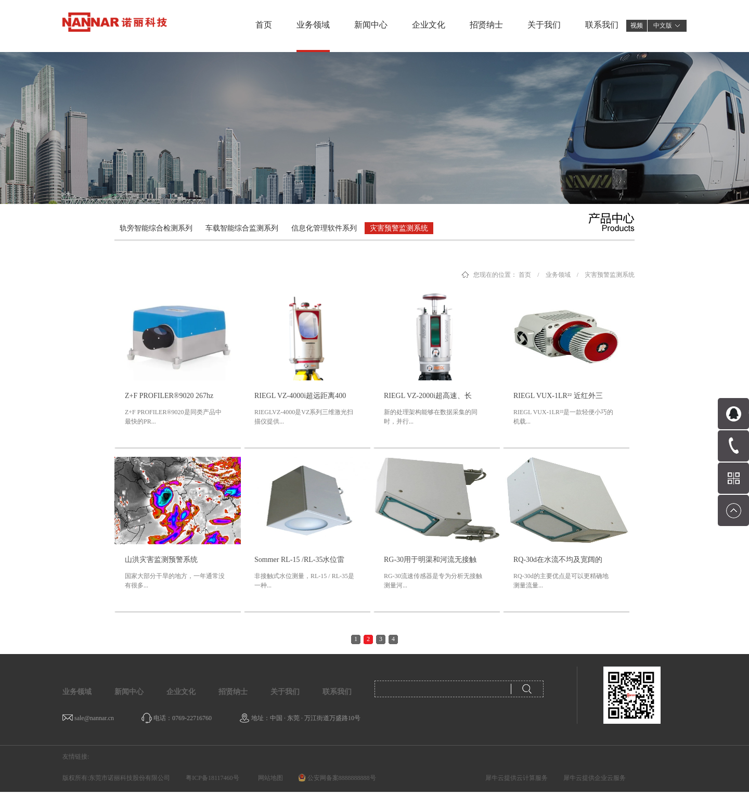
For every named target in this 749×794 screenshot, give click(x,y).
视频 (636, 25)
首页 (263, 24)
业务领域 (558, 274)
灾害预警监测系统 (610, 274)
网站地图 (269, 778)
